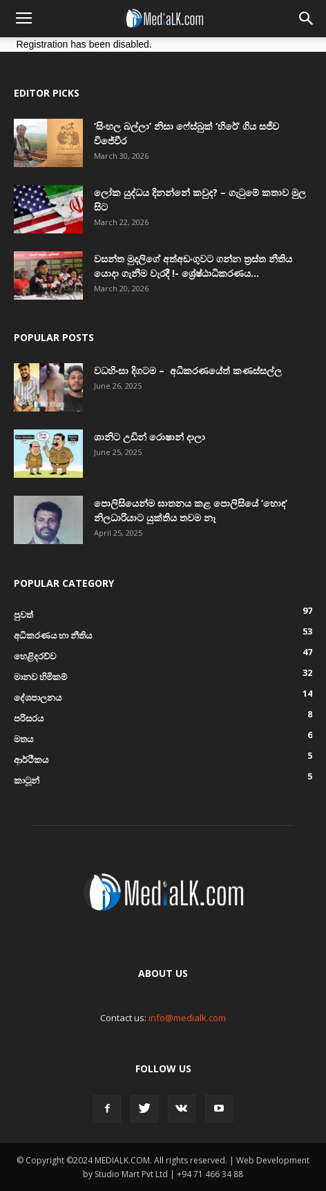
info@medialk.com (187, 1017)
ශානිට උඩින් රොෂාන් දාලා (149, 436)
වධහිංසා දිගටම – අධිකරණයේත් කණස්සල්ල (188, 370)
